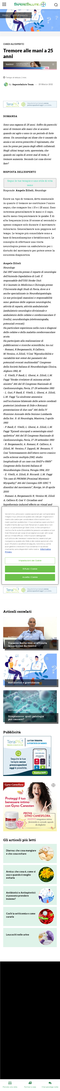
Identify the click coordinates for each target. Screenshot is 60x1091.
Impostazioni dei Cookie (30, 561)
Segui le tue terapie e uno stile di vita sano (30, 183)
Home (5, 15)
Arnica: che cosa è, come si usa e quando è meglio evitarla (21, 874)
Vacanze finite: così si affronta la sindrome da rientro (27, 644)
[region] (29, 545)
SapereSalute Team (23, 84)
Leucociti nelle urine (17, 934)
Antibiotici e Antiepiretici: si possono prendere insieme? (21, 895)
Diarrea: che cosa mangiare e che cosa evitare (21, 852)
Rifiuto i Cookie (30, 569)
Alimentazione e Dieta (20, 637)
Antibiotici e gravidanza (23, 682)
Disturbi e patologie (19, 710)
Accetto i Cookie (29, 577)
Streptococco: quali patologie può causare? (26, 718)
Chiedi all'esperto (19, 15)
